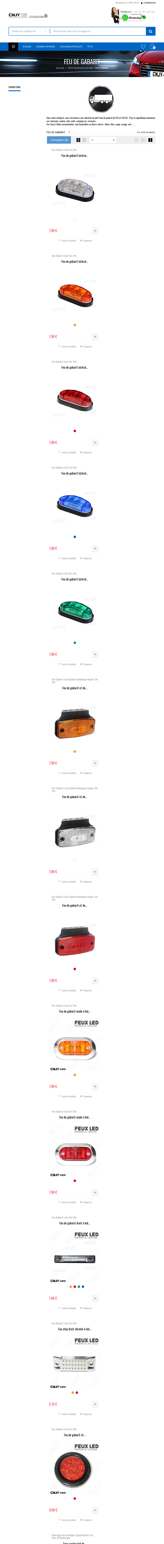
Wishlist (143, 47)
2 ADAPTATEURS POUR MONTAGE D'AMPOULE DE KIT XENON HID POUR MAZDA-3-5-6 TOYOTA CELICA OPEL (24, 118)
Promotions (14, 87)
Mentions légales (55, 1520)
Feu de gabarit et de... (128, 366)
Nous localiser (17, 1513)
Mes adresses (91, 1511)
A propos (51, 1529)
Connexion (150, 3)
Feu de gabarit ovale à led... (73, 577)
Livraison (51, 1515)
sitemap (50, 1534)
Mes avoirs (90, 1506)
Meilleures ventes (55, 1506)
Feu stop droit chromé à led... (128, 681)
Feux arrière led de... (128, 788)
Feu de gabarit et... (74, 785)
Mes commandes (93, 1497)
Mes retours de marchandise (99, 1502)
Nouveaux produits (56, 1502)
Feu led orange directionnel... (128, 892)
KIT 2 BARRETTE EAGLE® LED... (73, 1103)
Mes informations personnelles (100, 1516)
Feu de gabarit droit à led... (73, 681)
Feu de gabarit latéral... (73, 156)
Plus (90, 46)
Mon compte (92, 1489)
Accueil (60, 68)
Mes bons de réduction (96, 1520)
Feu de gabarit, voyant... (74, 895)
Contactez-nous (54, 1511)
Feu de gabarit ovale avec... (128, 1316)
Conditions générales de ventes (62, 1524)
